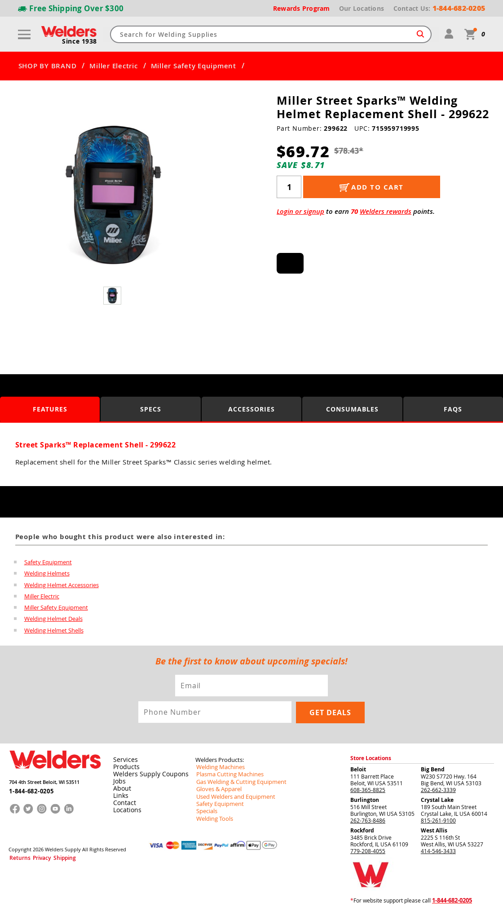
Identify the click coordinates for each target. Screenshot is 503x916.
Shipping (52, 857)
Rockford (362, 832)
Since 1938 (79, 41)
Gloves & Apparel (217, 789)
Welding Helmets (47, 574)
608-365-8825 (367, 791)
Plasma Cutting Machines (227, 775)
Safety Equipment (48, 562)
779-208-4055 (367, 852)
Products (124, 768)
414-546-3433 (438, 852)
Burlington (364, 801)
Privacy (34, 857)
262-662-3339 (438, 791)
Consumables (352, 409)
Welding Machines (218, 768)
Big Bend (433, 770)
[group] (113, 195)
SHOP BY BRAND (47, 66)
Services (123, 761)
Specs (150, 409)
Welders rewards (385, 211)
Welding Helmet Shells (54, 632)
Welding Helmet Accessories (61, 585)
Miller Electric (113, 66)
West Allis (434, 832)
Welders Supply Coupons (145, 775)
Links (119, 797)
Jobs (118, 783)
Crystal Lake (437, 801)
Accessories (251, 409)
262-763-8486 (367, 821)
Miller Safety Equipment (193, 66)
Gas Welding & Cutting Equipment (237, 782)
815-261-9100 (438, 821)
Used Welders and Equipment (232, 797)
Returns (17, 857)
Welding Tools (212, 818)
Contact (122, 804)
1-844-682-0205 (28, 790)
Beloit (358, 770)
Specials (205, 811)
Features (50, 409)
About (120, 790)
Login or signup (300, 211)
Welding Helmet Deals (53, 620)
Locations (125, 811)
